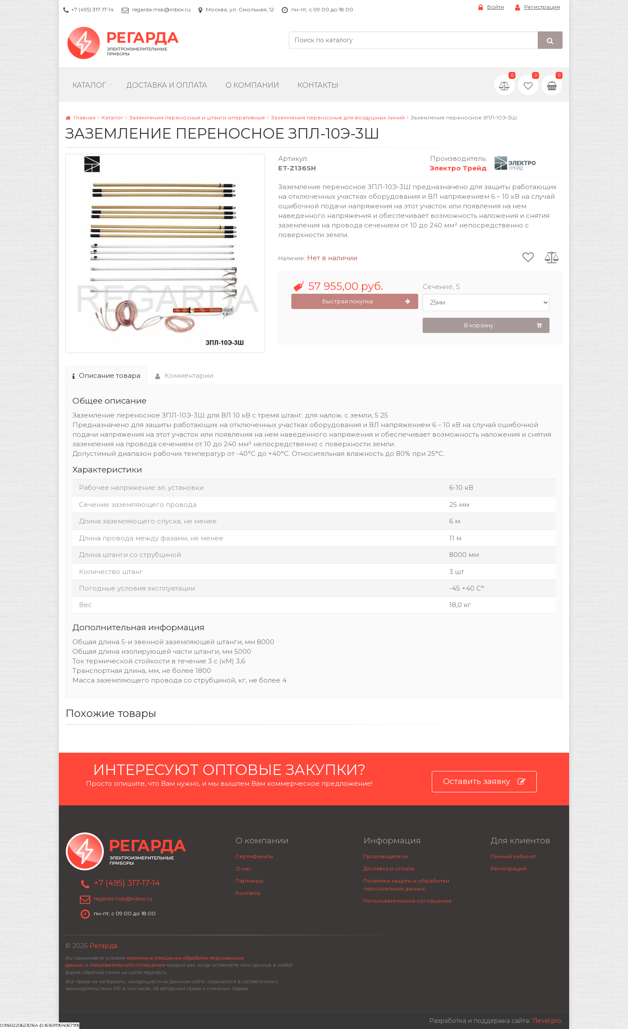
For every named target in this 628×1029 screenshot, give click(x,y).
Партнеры (249, 880)
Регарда (103, 946)
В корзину (503, 325)
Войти (491, 7)
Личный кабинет (513, 856)
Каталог (89, 85)
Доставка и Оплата (166, 85)
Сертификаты (254, 856)
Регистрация (537, 7)
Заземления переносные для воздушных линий (338, 117)
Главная (80, 117)
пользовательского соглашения (127, 965)
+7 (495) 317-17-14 (92, 9)
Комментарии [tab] (184, 375)
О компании (252, 85)
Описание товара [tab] (106, 375)
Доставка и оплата (388, 868)
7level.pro (546, 1021)
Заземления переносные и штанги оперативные (197, 117)
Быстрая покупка (366, 301)
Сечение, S (441, 286)
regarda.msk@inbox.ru (161, 9)
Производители (385, 856)
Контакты (317, 85)
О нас (243, 868)
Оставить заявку (484, 781)
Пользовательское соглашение (407, 900)
